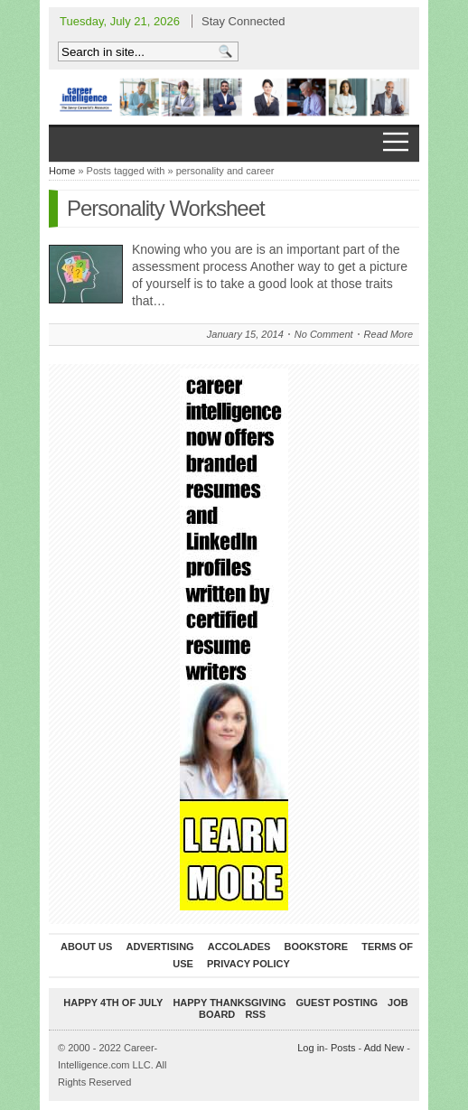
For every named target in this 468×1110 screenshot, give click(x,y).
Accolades (239, 946)
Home (62, 170)
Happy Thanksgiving (229, 1002)
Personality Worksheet (166, 208)
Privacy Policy (248, 963)
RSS (255, 1014)
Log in (310, 1047)
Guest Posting (337, 1002)
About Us (86, 946)
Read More (388, 334)
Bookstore (316, 946)
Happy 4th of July (113, 1002)
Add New (384, 1047)
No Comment (324, 334)
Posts (343, 1047)
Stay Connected (243, 21)
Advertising (159, 946)
